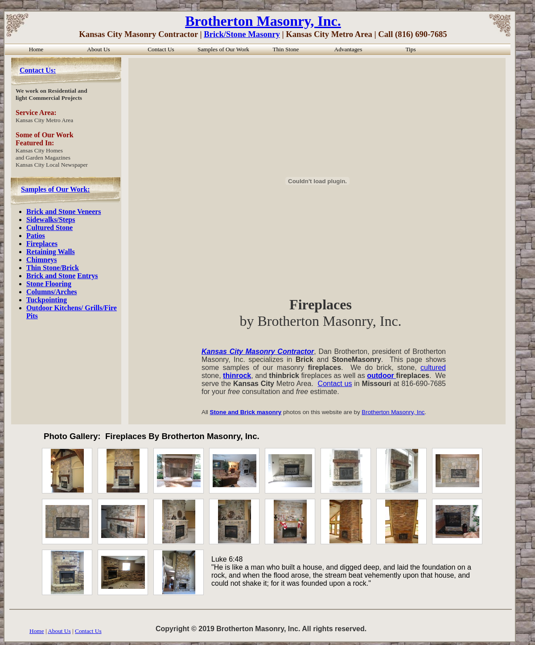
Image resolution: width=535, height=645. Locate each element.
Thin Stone (286, 49)
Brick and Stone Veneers (63, 211)
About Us (59, 631)
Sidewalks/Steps (50, 219)
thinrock (237, 375)
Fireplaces (42, 243)
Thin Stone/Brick (52, 267)
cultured (433, 367)
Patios (35, 235)
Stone (64, 227)
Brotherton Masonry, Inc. (263, 21)
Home (36, 631)
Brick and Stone (50, 275)
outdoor (381, 375)
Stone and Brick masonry (246, 412)
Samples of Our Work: (55, 189)
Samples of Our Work (223, 49)
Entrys (87, 275)
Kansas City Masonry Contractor (258, 351)
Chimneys (41, 259)
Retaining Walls (50, 251)
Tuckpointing (46, 300)
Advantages (348, 49)
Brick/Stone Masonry (242, 34)
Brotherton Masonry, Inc (393, 412)
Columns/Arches (51, 292)
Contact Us (88, 631)
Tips (410, 49)
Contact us (335, 383)
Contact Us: (38, 70)
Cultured (41, 227)
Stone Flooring (48, 284)
